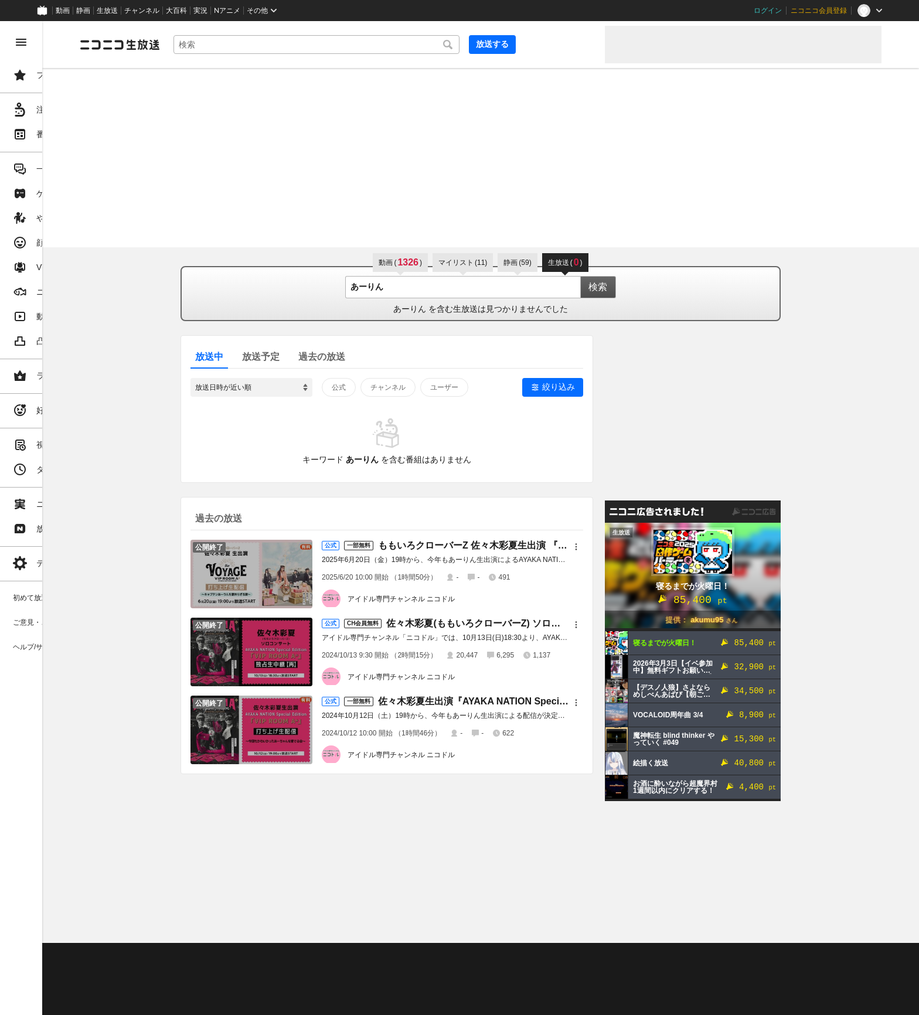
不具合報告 (245, 956)
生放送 (107, 10)
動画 (63, 10)
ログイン (768, 10)
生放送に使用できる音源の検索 (291, 986)
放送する (567, 44)
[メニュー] (621, 547)
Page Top (525, 926)
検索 (642, 287)
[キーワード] (399, 44)
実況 (200, 10)
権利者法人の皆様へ (200, 986)
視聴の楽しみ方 (193, 972)
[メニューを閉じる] (21, 42)
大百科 (176, 10)
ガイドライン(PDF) (410, 956)
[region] (65, 518)
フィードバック (841, 926)
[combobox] (399, 44)
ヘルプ (283, 956)
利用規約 (356, 956)
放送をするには (252, 971)
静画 (83, 10)
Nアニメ (227, 10)
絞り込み (603, 386)
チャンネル (141, 10)
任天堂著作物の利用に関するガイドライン (302, 1000)
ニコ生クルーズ (311, 971)
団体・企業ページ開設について (399, 986)
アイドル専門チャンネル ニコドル (445, 599)
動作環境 (318, 956)
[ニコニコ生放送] (209, 44)
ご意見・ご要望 (193, 957)
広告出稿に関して (197, 1000)
